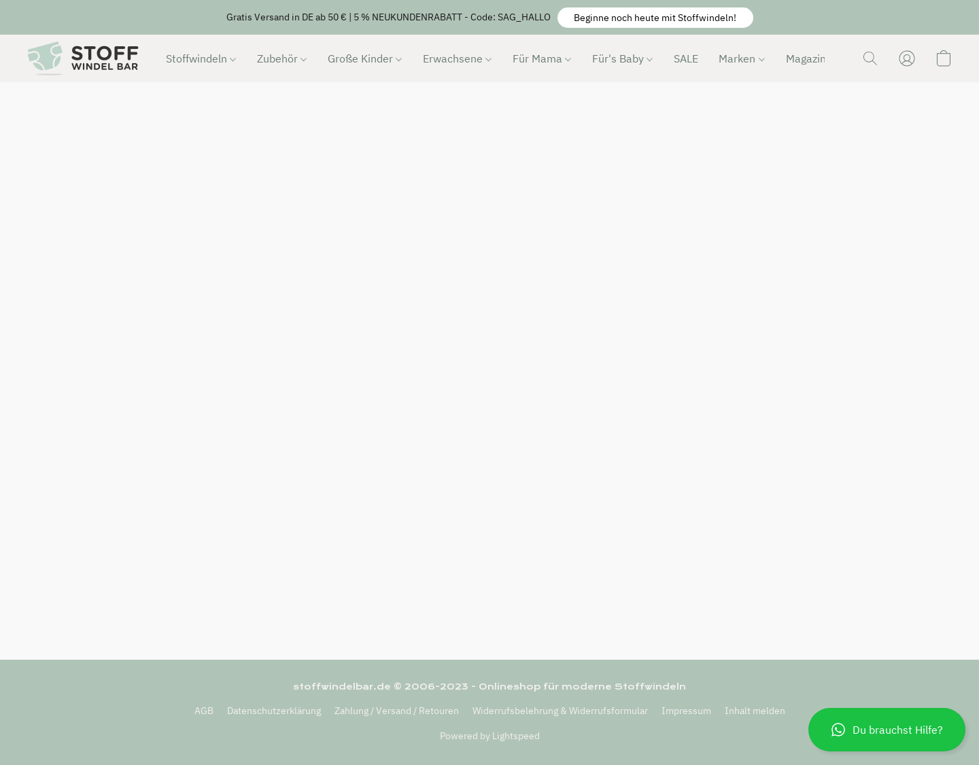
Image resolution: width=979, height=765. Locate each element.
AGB (203, 711)
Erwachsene (457, 58)
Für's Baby (622, 58)
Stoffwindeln (201, 58)
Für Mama (542, 58)
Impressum (686, 711)
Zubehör (282, 58)
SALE (686, 58)
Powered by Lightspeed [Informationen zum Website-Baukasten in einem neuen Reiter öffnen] (490, 736)
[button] (655, 17)
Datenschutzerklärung (274, 711)
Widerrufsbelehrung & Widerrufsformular (560, 711)
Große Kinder (365, 58)
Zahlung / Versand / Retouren (396, 711)
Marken (741, 58)
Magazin (810, 58)
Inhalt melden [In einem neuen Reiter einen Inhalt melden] (755, 711)
